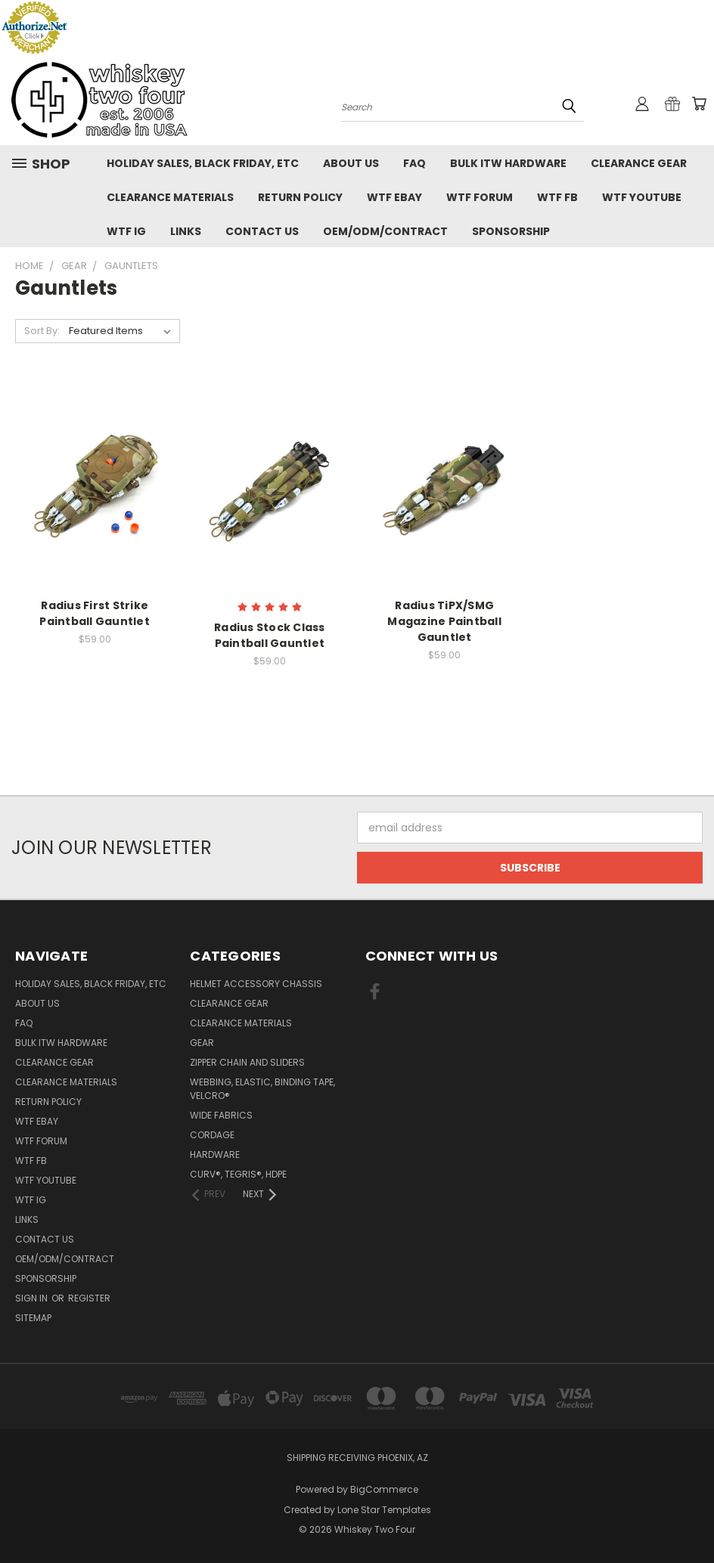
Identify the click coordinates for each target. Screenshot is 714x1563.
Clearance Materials (170, 197)
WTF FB (557, 197)
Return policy (300, 197)
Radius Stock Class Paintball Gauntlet (269, 635)
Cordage (212, 1134)
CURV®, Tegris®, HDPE (238, 1174)
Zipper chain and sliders (247, 1062)
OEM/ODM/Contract (385, 231)
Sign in (32, 1298)
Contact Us (262, 231)
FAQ (414, 163)
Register (89, 1298)
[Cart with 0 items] (698, 103)
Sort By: (42, 330)
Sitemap (33, 1317)
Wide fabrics (221, 1115)
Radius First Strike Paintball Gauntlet (94, 613)
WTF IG (126, 231)
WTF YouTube (641, 197)
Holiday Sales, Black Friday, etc (203, 163)
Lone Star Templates (384, 1509)
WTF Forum (479, 197)
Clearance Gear (639, 163)
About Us (351, 163)
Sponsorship (511, 231)
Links (185, 231)
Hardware (215, 1154)
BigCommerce (384, 1489)
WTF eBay (394, 197)
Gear (202, 1042)
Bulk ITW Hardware (508, 163)
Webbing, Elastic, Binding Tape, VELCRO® (262, 1089)
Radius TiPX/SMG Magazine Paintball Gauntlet (444, 621)
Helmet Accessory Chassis (256, 983)
